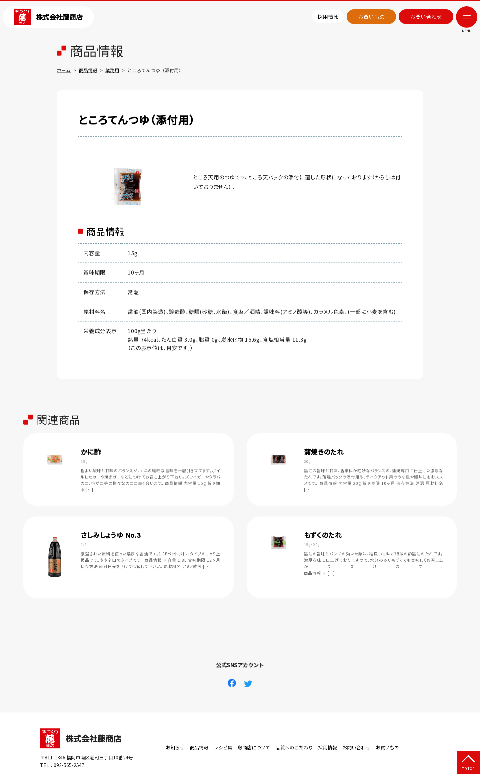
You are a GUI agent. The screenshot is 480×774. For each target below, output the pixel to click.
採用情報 (328, 17)
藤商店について (254, 747)
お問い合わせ (426, 17)
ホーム (64, 70)
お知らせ (175, 747)
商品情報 (88, 70)
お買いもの (371, 17)
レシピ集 (223, 747)
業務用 (112, 70)
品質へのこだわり (294, 747)
